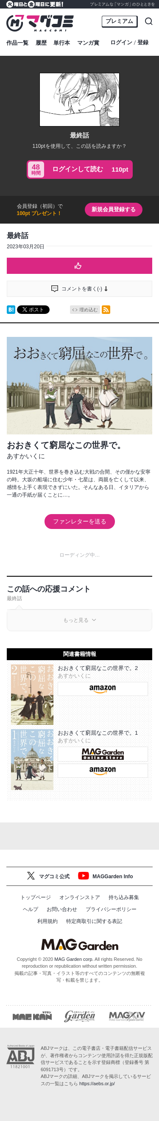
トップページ (35, 897)
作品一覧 (17, 43)
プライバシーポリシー (111, 909)
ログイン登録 (129, 42)
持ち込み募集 (124, 897)
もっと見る (76, 620)
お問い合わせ (62, 909)
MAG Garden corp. (73, 959)
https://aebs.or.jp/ (97, 1083)
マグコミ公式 (54, 877)
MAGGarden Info (112, 877)
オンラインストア (79, 897)
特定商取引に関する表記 (94, 921)
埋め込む (88, 309)
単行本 (61, 43)
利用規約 (47, 921)
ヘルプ (30, 909)
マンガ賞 (88, 43)
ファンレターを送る (79, 521)
